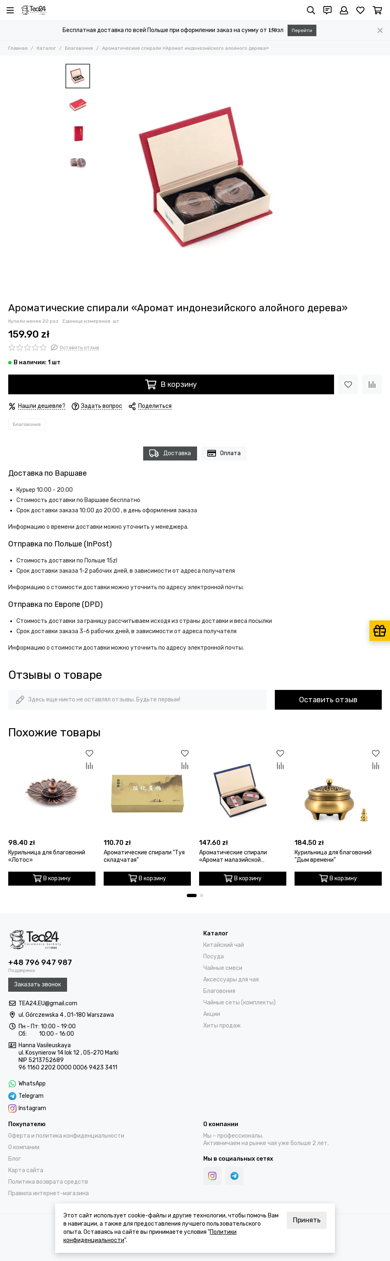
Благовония (79, 48)
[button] (192, 895)
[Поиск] (311, 10)
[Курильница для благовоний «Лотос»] (51, 791)
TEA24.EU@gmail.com (48, 1003)
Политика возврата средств (48, 1181)
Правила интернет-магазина (48, 1193)
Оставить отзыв (328, 699)
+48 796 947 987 (40, 962)
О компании (23, 1147)
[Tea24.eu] (34, 10)
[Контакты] (327, 10)
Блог (14, 1158)
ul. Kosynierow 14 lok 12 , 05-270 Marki (68, 1052)
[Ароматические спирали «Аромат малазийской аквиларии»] (242, 791)
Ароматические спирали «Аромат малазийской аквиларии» (233, 856)
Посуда (213, 956)
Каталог (46, 48)
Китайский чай (223, 945)
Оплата (224, 453)
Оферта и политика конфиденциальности (66, 1135)
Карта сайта (25, 1170)
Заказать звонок (37, 984)
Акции (211, 1014)
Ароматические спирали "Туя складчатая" (144, 856)
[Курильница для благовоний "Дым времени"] (338, 791)
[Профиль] (344, 10)
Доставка (169, 453)
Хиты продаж (222, 1025)
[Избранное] (360, 10)
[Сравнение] (372, 384)
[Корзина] (377, 10)
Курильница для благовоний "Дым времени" (333, 856)
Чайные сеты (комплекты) (239, 1002)
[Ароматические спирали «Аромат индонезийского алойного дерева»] (209, 179)
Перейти (302, 30)
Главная (18, 48)
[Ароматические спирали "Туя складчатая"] (147, 791)
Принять (306, 1220)
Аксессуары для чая (231, 979)
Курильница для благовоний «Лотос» (46, 856)
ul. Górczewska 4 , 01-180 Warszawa (66, 1014)
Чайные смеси (222, 968)
